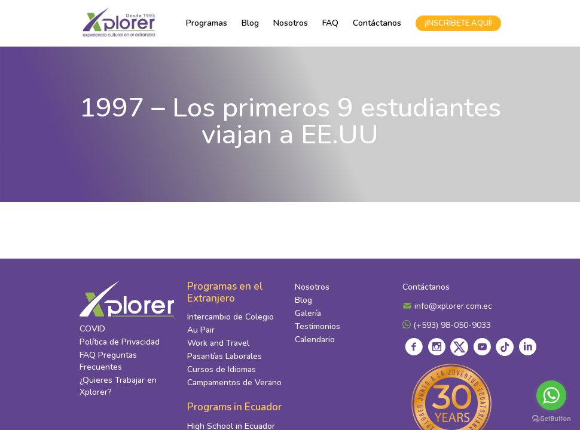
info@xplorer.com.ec (447, 308)
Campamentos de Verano (234, 385)
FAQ (330, 23)
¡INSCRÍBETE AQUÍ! (458, 23)
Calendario (315, 341)
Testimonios (317, 328)
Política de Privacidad (120, 343)
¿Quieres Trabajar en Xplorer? (118, 388)
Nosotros (290, 23)
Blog (250, 23)
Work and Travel (218, 345)
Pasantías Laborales (224, 358)
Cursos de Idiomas (221, 371)
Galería (308, 315)
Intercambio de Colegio (230, 319)
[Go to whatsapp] (551, 395)
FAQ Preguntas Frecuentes (108, 362)
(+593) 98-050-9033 (446, 327)
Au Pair (201, 332)
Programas (206, 23)
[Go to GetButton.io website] (551, 418)
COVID (92, 330)
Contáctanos (377, 23)
